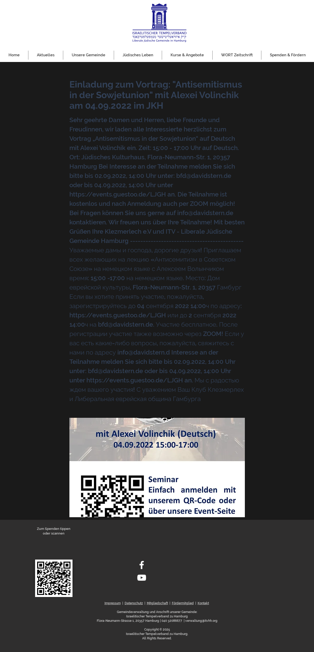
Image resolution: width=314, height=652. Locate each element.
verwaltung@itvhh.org (201, 621)
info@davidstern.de (205, 213)
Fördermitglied (183, 603)
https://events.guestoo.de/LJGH (117, 194)
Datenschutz (134, 603)
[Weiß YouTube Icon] (141, 577)
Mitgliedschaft (157, 603)
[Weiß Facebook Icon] (141, 565)
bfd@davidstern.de (203, 175)
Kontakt (203, 603)
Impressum (112, 603)
